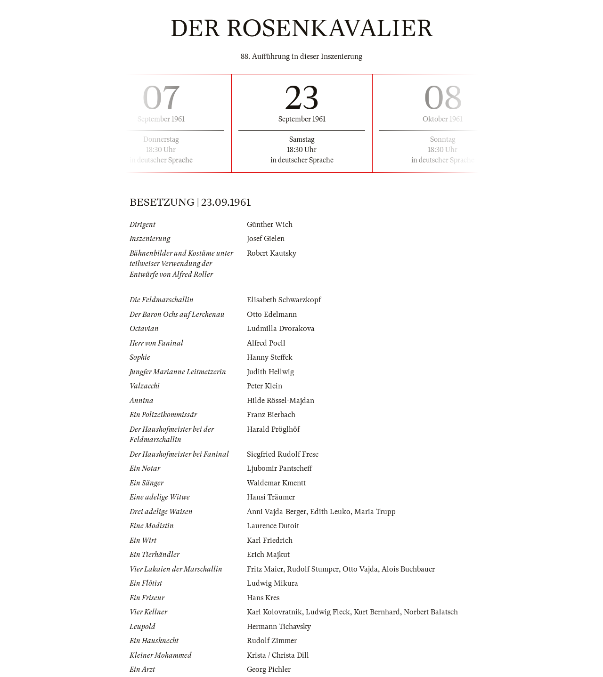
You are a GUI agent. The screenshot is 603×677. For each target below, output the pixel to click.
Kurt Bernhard (377, 612)
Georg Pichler (269, 669)
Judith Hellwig (270, 372)
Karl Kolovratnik (274, 612)
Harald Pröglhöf (273, 429)
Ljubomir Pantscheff (279, 468)
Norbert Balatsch (431, 612)
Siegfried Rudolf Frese (282, 454)
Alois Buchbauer (408, 569)
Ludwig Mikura (272, 583)
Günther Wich (270, 224)
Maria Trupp (375, 512)
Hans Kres (263, 598)
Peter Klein (264, 386)
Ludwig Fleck (328, 612)
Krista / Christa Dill (278, 655)
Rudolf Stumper (313, 569)
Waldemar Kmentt (276, 483)
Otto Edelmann (272, 314)
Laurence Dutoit (273, 526)
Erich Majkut (268, 554)
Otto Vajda (360, 569)
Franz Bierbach (271, 415)
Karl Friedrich (270, 540)
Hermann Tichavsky (279, 626)
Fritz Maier (265, 569)
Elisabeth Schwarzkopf (284, 300)
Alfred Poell (266, 343)
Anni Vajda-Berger (276, 512)
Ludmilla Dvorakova (281, 328)
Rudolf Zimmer (272, 641)
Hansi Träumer (271, 497)
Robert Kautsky (271, 253)
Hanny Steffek (270, 357)
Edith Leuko (330, 512)
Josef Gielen (266, 238)
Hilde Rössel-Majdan (280, 400)
